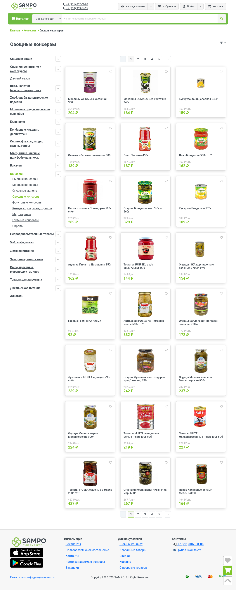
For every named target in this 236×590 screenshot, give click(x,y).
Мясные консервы (25, 185)
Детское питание (22, 251)
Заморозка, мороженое (26, 259)
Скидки (124, 556)
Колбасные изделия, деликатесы (24, 132)
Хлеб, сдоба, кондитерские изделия (29, 100)
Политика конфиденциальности (32, 577)
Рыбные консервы (25, 179)
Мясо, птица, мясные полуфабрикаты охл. (25, 155)
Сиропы (17, 226)
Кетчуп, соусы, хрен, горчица (32, 208)
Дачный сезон (20, 78)
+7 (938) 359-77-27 (75, 8)
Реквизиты (73, 544)
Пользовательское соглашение (87, 550)
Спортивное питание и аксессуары (25, 69)
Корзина (125, 562)
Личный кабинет (131, 544)
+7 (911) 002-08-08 (75, 4)
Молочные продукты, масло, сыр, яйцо (30, 112)
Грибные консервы (25, 220)
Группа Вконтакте (187, 550)
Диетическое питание (25, 288)
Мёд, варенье (21, 214)
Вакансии (72, 567)
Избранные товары (132, 550)
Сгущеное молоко (24, 190)
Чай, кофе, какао (22, 242)
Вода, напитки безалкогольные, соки (25, 88)
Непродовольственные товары (32, 234)
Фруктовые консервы (27, 202)
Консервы (17, 174)
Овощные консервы (26, 196)
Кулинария (17, 121)
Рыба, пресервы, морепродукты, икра (24, 269)
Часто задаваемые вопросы (85, 562)
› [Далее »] (168, 59)
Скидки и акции (21, 59)
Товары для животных (26, 279)
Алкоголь (16, 296)
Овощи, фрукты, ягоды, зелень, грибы (26, 144)
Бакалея (16, 165)
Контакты (72, 556)
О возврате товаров (133, 567)
